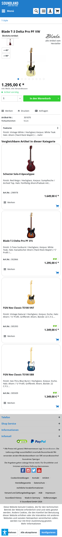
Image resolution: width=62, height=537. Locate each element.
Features (7, 128)
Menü (8, 11)
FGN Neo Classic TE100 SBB (18, 374)
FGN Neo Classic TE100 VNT (18, 307)
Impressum (50, 492)
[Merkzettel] (43, 11)
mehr (40, 135)
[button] (4, 532)
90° (6, 55)
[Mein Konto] (50, 11)
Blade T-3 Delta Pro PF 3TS (18, 240)
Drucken (24, 110)
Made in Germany (32, 497)
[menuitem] (7, 11)
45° (6, 50)
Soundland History (13, 497)
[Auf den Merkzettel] (9, 202)
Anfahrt (45, 478)
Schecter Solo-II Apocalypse (18, 174)
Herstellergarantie (23, 482)
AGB (40, 492)
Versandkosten (49, 448)
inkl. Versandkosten (19, 88)
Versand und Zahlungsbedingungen (20, 492)
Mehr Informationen (31, 523)
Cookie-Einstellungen (20, 478)
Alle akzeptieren (29, 532)
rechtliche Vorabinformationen (30, 487)
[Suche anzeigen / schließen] (36, 11)
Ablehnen (11, 532)
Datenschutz (39, 482)
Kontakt (35, 478)
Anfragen (41, 110)
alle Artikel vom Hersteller (53, 42)
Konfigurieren (48, 532)
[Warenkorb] (57, 11)
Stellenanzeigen (50, 497)
